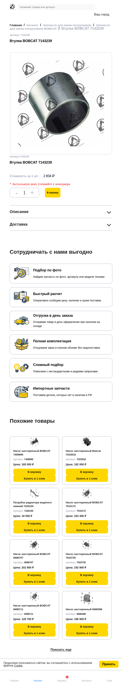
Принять (108, 664)
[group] (61, 107)
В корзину (52, 196)
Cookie (18, 665)
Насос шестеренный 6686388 (85, 612)
